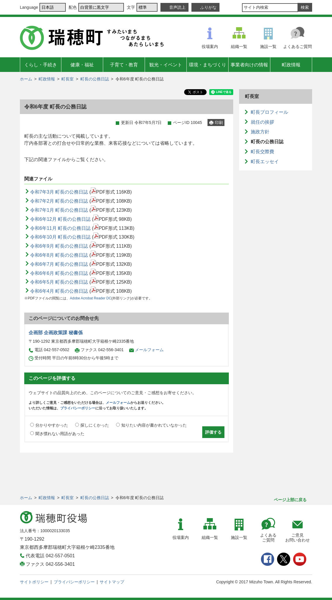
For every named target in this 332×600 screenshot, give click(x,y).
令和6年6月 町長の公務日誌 (59, 273)
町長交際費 (262, 151)
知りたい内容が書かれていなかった (154, 425)
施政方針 (260, 131)
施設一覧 (268, 46)
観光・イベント (165, 64)
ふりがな (208, 7)
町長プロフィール (269, 112)
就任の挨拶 (262, 122)
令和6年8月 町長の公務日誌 (59, 255)
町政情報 (291, 64)
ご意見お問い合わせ (297, 537)
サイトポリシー (34, 582)
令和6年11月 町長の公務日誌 (60, 228)
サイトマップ (112, 582)
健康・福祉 (82, 64)
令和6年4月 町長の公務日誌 (59, 291)
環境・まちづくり (207, 64)
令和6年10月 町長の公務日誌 (60, 237)
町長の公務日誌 (94, 79)
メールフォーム (149, 349)
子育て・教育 (124, 64)
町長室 (67, 79)
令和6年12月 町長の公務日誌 (60, 219)
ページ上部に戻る (290, 499)
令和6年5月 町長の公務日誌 (59, 282)
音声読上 (177, 7)
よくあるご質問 (297, 46)
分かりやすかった (51, 425)
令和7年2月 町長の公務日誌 (59, 201)
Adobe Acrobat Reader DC (90, 298)
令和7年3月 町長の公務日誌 (59, 191)
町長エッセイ (265, 161)
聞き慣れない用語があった (59, 433)
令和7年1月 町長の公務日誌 (59, 210)
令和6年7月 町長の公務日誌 (59, 264)
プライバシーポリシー (77, 408)
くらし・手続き (40, 64)
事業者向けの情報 (249, 64)
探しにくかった (94, 425)
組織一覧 (239, 46)
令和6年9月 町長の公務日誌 (59, 246)
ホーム (26, 79)
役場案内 (210, 46)
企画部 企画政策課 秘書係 (56, 332)
